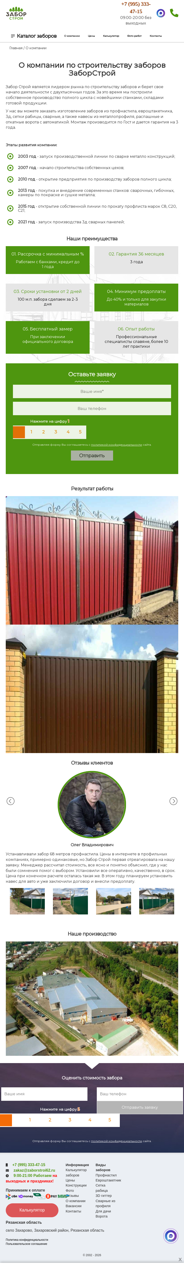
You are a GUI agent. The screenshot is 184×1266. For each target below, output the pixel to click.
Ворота (102, 1216)
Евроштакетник (107, 1180)
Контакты (156, 35)
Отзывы (72, 1195)
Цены (91, 35)
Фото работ (134, 35)
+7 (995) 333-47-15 (28, 1165)
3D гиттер (104, 1195)
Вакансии (73, 1206)
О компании (72, 35)
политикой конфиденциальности (116, 444)
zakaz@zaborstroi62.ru (34, 1170)
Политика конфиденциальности (27, 1239)
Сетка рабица (102, 1187)
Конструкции (76, 1185)
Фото (70, 1190)
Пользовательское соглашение (26, 1243)
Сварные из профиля (105, 1203)
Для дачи (103, 1211)
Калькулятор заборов (76, 1172)
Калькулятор (111, 35)
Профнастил (106, 1175)
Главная (16, 48)
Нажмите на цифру (49, 421)
